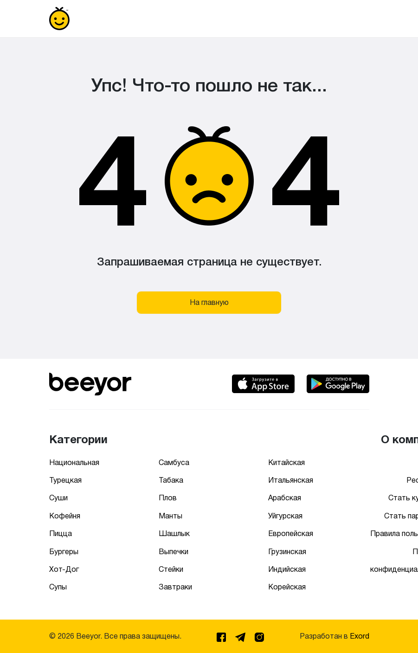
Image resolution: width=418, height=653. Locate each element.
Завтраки (175, 587)
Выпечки (173, 552)
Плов (168, 498)
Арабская (284, 498)
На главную (209, 302)
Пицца (60, 533)
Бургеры (63, 552)
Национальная (74, 462)
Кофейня (64, 516)
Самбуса (174, 462)
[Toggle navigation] (356, 18)
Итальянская (290, 480)
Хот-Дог (64, 569)
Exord (359, 636)
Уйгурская (285, 516)
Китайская (286, 462)
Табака (171, 480)
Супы (58, 587)
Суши (58, 498)
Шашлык (174, 533)
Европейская (290, 533)
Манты (170, 516)
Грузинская (287, 552)
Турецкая (65, 480)
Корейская (287, 587)
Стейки (171, 569)
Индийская (287, 569)
